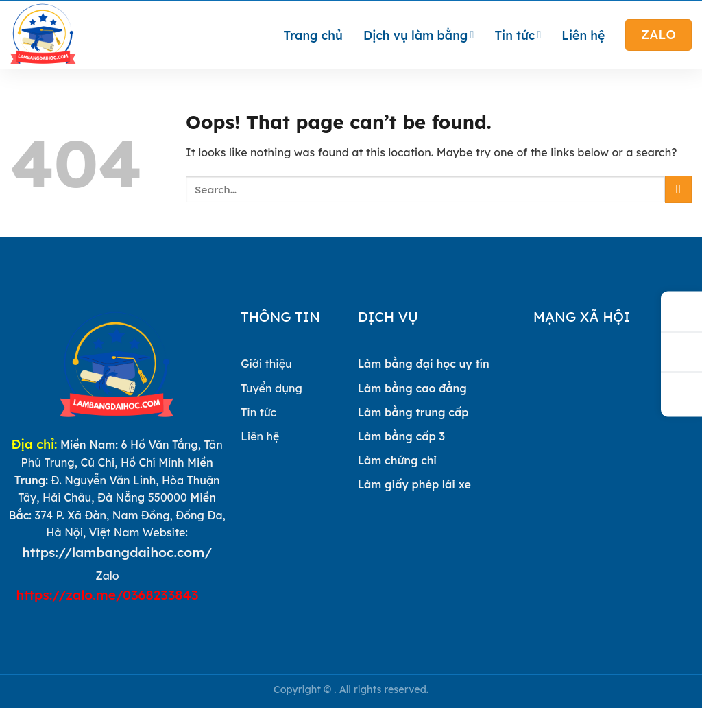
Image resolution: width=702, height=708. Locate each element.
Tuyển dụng (271, 388)
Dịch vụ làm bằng (418, 35)
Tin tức (517, 35)
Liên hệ (583, 35)
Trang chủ (313, 35)
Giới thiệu (266, 363)
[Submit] (678, 189)
